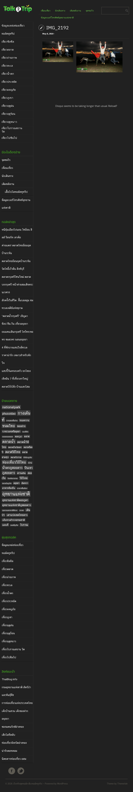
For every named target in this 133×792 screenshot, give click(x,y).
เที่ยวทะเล (7, 585)
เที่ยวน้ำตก (7, 593)
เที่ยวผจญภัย (8, 609)
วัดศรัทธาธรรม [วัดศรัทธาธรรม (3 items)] (13, 478)
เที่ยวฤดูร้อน (8, 633)
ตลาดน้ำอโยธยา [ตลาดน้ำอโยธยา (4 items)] (15, 447)
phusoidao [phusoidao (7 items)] (9, 413)
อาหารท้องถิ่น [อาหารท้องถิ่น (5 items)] (8, 488)
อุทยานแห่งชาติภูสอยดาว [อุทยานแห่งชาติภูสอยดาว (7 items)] (16, 505)
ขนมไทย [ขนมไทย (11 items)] (8, 426)
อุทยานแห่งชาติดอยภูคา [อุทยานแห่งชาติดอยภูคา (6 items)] (15, 500)
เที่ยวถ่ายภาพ (9, 577)
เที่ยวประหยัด (9, 601)
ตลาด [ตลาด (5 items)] (26, 436)
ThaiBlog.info (9, 679)
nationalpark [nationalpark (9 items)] (11, 407)
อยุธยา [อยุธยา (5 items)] (16, 483)
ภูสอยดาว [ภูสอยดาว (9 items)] (8, 473)
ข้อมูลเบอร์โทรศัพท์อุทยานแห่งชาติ (57, 17)
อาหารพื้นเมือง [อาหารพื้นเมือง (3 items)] (22, 488)
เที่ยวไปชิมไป (9, 657)
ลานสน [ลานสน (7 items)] (21, 473)
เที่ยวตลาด (7, 569)
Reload (112, 106)
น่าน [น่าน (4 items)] (30, 462)
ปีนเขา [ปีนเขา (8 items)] (29, 468)
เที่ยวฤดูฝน (8, 625)
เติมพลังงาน (8, 184)
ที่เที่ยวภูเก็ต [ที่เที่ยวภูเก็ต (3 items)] (28, 457)
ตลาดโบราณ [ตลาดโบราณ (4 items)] (16, 457)
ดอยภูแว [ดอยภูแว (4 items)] (18, 436)
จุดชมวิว (6, 159)
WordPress (62, 783)
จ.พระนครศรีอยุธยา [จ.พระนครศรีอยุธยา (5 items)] (11, 431)
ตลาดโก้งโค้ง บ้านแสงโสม (16, 386)
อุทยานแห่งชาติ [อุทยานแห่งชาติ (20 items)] (16, 493)
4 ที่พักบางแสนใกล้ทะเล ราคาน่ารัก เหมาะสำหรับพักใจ (16, 355)
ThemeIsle (122, 783)
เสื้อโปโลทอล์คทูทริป (16, 191)
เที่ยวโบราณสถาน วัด (13, 649)
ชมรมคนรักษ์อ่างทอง (13, 726)
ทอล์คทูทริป (8, 553)
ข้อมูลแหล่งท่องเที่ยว (12, 545)
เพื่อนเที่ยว (7, 168)
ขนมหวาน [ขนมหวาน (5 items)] (24, 420)
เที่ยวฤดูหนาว (9, 641)
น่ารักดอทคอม (9, 750)
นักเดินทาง (7, 176)
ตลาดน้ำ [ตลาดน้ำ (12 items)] (8, 441)
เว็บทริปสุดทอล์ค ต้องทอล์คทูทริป (27, 783)
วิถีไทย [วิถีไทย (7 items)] (24, 478)
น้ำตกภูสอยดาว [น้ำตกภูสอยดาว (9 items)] (12, 468)
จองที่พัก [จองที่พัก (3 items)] (25, 432)
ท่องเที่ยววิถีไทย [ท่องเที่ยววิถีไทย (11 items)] (14, 462)
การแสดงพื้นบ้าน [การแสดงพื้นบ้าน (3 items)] (11, 421)
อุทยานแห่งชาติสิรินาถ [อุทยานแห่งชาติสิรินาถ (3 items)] (9, 510)
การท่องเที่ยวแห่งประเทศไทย (17, 703)
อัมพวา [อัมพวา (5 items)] (25, 483)
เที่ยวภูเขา (7, 617)
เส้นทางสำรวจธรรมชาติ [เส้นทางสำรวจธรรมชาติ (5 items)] (13, 520)
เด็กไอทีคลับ (8, 734)
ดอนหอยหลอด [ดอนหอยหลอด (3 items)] (7, 437)
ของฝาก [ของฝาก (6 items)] (21, 426)
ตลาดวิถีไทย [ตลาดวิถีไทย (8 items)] (12, 452)
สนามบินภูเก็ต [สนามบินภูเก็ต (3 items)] (6, 483)
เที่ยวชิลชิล (7, 561)
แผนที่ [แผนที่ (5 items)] (5, 524)
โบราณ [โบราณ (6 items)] (24, 524)
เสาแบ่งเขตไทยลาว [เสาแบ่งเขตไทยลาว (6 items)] (17, 515)
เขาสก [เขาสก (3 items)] (21, 510)
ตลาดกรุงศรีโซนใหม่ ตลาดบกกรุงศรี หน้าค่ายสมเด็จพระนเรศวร (17, 284)
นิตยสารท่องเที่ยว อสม (14, 758)
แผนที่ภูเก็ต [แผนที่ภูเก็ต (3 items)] (14, 525)
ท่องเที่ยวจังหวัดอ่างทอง (14, 742)
